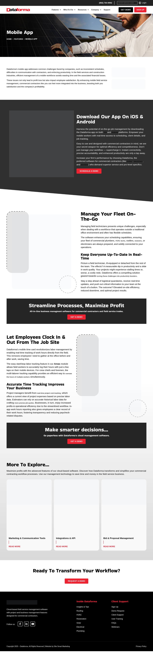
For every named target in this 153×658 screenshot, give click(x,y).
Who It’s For (69, 10)
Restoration (81, 623)
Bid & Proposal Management (118, 539)
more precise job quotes (26, 404)
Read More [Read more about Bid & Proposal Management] (109, 547)
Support (107, 10)
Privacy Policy (141, 653)
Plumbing (80, 637)
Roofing (79, 613)
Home (9, 39)
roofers (130, 159)
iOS (105, 131)
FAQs (113, 628)
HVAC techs (121, 240)
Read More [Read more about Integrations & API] (62, 547)
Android (116, 131)
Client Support (117, 618)
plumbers (97, 163)
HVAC (79, 618)
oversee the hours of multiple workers (25, 378)
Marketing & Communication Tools (27, 539)
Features (56, 10)
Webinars (115, 633)
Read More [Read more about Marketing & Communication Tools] (14, 547)
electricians (82, 163)
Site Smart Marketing (62, 653)
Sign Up (114, 608)
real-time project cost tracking (51, 394)
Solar (78, 628)
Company (96, 10)
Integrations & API (65, 539)
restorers (141, 240)
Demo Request (117, 613)
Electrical (80, 633)
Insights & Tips (82, 608)
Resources (83, 10)
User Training (117, 623)
